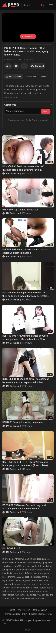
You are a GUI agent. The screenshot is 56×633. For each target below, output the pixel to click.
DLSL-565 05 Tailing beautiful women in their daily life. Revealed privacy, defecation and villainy (25, 294)
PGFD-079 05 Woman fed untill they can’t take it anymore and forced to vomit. (24, 507)
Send (45, 111)
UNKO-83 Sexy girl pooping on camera (22, 422)
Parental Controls (12, 614)
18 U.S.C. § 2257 (39, 610)
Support (33, 614)
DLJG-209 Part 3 (11, 548)
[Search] (43, 5)
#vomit (43, 77)
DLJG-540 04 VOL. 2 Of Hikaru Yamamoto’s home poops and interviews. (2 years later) (25, 464)
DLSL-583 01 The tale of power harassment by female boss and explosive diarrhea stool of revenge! (25, 381)
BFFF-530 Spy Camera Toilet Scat (20, 209)
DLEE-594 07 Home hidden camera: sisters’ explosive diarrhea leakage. (25, 251)
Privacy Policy (23, 610)
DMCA (24, 614)
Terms (12, 610)
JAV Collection (13, 76)
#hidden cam (31, 77)
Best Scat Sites (45, 614)
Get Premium (28, 36)
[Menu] (51, 5)
